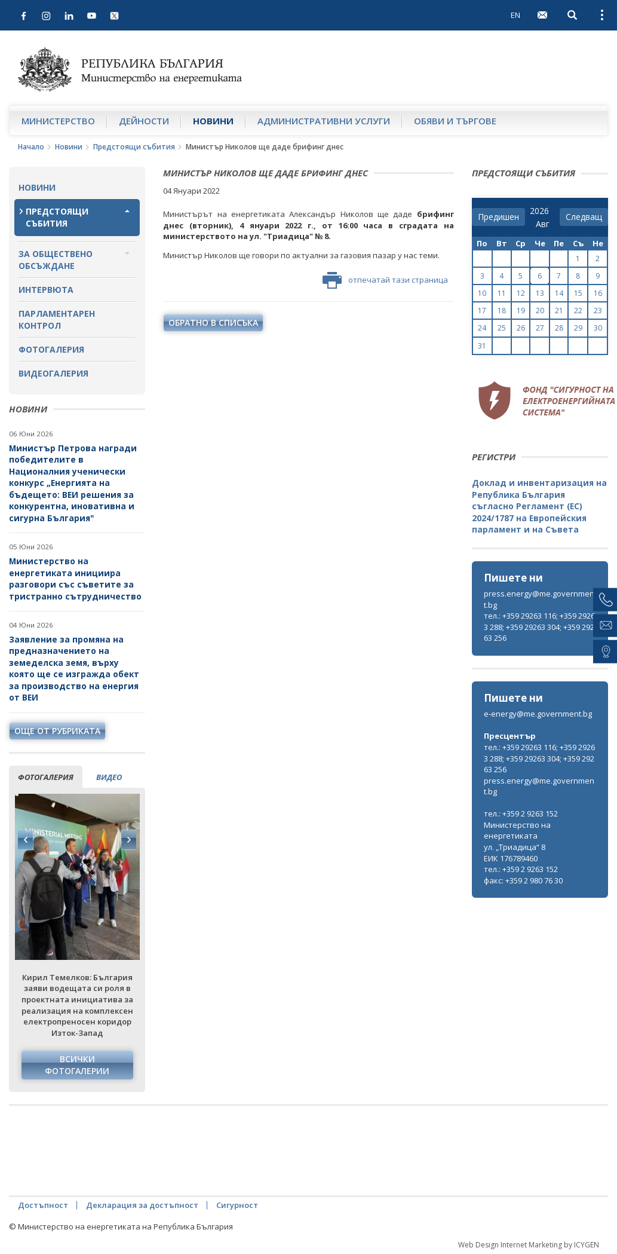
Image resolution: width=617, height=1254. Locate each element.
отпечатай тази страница (385, 280)
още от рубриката (57, 730)
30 (598, 328)
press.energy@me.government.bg (539, 599)
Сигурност (237, 1205)
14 (559, 293)
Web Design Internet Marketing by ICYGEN (528, 1245)
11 (502, 293)
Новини (213, 121)
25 (502, 328)
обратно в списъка (213, 322)
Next (128, 840)
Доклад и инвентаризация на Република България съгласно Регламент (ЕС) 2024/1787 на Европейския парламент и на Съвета (539, 506)
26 (521, 328)
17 (482, 310)
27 (540, 328)
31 (482, 346)
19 (521, 310)
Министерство (58, 121)
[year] (539, 211)
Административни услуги (323, 121)
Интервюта (46, 289)
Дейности (144, 121)
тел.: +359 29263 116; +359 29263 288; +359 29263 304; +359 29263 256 (539, 626)
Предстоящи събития (134, 147)
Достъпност (43, 1205)
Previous (25, 840)
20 (540, 310)
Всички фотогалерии (77, 1064)
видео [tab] (109, 777)
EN (515, 15)
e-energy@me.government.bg (538, 713)
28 (559, 328)
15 (578, 293)
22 (578, 310)
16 (598, 293)
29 (578, 328)
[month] (545, 224)
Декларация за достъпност (142, 1205)
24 (482, 328)
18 (502, 310)
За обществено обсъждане (56, 259)
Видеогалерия (53, 373)
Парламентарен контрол (57, 319)
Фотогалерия (51, 349)
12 (521, 293)
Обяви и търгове (455, 121)
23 (598, 310)
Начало (31, 147)
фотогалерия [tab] (45, 777)
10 (482, 293)
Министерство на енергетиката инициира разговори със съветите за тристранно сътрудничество (75, 578)
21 (559, 310)
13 (540, 293)
